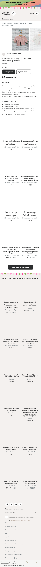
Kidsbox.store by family (14, 53)
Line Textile (11, 485)
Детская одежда (12, 23)
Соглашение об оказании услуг (15, 544)
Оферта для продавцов (13, 551)
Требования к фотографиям (14, 537)
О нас (7, 523)
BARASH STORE (11, 452)
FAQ (6, 533)
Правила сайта (10, 547)
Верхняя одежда (7, 25)
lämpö (30, 308)
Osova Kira (11, 413)
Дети (4, 23)
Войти (32, 13)
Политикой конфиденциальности (20, 520)
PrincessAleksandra (11, 345)
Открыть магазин (10, 526)
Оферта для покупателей (13, 554)
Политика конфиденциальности (15, 558)
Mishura (11, 379)
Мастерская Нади (11, 310)
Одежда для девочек (26, 23)
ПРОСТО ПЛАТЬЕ (30, 485)
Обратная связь (10, 540)
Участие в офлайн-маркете (14, 530)
